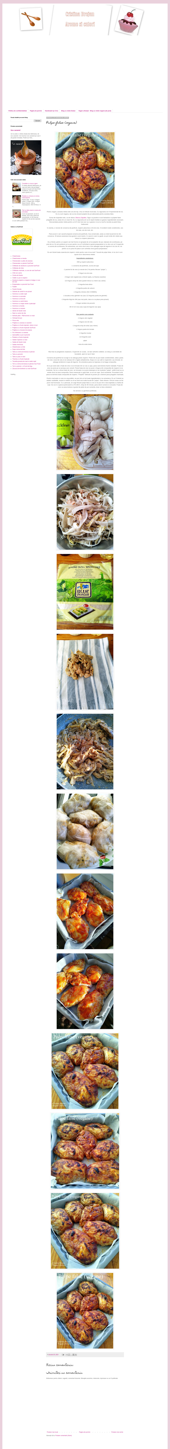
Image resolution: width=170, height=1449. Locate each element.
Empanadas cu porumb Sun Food (23, 284)
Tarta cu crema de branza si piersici (23, 352)
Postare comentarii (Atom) (63, 1435)
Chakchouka (16, 256)
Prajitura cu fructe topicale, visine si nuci (25, 325)
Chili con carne (17, 273)
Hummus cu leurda (18, 306)
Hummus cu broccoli (18, 299)
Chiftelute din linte (18, 268)
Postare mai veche (117, 1432)
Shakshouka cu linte (18, 347)
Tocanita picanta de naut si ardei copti (24, 361)
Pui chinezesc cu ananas (20, 332)
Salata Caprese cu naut (19, 340)
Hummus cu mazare (18, 308)
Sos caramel (15, 130)
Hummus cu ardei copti (19, 294)
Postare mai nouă (52, 1432)
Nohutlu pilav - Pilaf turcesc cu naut (23, 315)
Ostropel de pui (17, 318)
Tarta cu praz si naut (18, 356)
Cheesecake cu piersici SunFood (22, 263)
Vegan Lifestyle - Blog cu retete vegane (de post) (95, 111)
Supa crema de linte (18, 349)
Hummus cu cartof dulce (20, 301)
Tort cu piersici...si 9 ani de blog (22, 366)
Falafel (14, 287)
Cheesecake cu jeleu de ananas (22, 261)
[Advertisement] (30, 51)
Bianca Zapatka (81, 217)
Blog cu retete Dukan (68, 111)
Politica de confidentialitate (17, 111)
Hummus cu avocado (19, 296)
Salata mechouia (17, 344)
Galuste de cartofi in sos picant (22, 291)
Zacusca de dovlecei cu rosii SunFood (24, 368)
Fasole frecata (16, 289)
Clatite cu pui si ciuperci (19, 278)
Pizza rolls (15, 320)
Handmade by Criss (51, 111)
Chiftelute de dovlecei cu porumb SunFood (25, 266)
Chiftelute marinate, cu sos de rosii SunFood (26, 270)
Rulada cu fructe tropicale (20, 337)
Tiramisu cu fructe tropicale (20, 359)
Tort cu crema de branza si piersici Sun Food (26, 364)
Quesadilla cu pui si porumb (21, 335)
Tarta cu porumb (17, 354)
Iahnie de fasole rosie (19, 311)
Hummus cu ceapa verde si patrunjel (23, 303)
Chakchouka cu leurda (19, 258)
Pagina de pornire (36, 111)
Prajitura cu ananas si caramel (21, 323)
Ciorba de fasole (17, 275)
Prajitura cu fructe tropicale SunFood (23, 328)
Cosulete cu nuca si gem (30, 183)
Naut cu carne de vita (19, 313)
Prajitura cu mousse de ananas (22, 330)
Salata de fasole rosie (19, 342)
